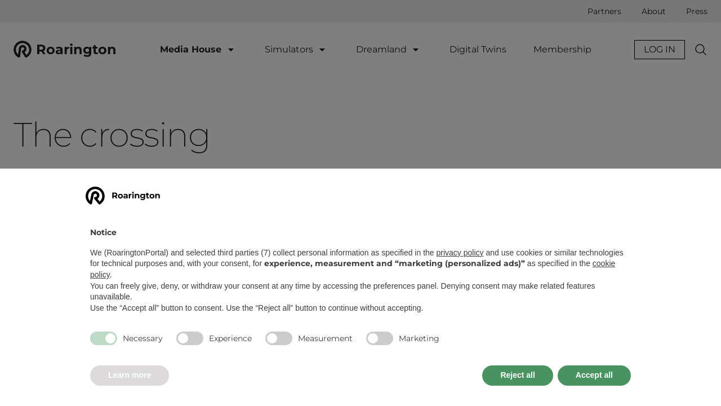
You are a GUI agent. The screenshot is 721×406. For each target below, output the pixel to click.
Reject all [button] (517, 374)
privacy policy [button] (460, 252)
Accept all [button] (594, 374)
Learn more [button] (129, 374)
